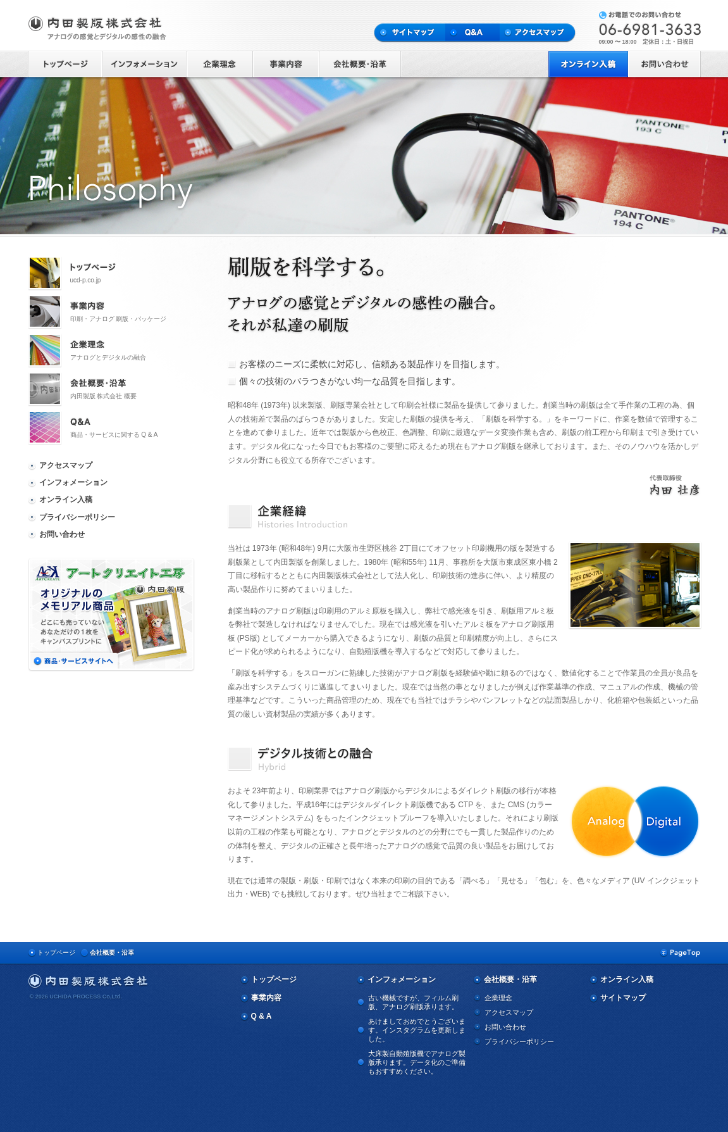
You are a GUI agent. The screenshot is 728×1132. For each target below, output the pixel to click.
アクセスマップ (65, 465)
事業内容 (266, 997)
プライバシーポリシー (77, 517)
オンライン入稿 (65, 499)
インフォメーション (73, 482)
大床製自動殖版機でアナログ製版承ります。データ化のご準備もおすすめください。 (417, 1062)
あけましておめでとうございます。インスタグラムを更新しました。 (417, 1030)
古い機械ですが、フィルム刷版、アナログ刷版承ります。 (413, 1002)
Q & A (261, 1016)
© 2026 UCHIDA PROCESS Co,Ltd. (76, 996)
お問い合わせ (62, 534)
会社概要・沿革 (112, 952)
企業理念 (498, 998)
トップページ (56, 952)
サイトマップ (623, 997)
